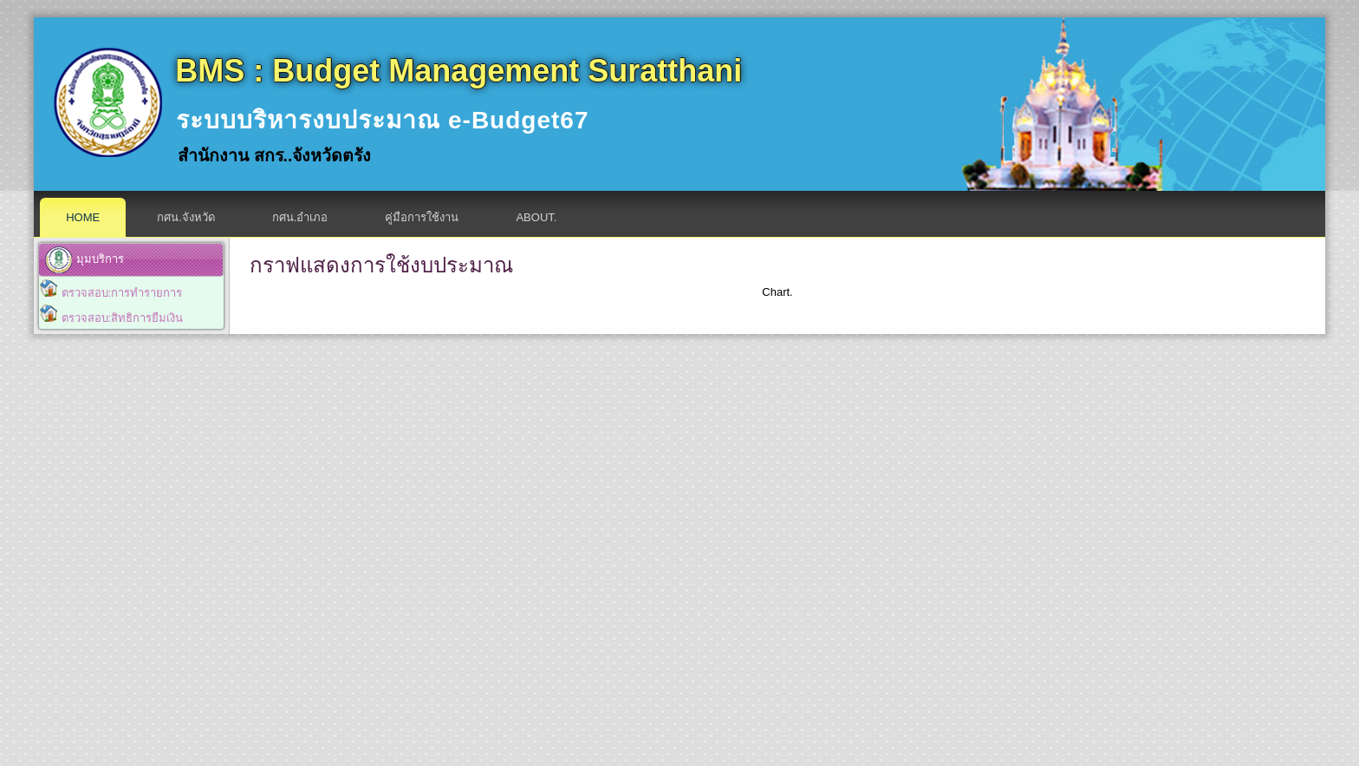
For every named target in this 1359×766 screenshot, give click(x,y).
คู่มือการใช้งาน (421, 217)
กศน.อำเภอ (300, 217)
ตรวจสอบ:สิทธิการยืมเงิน (123, 317)
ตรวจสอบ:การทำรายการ (122, 292)
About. (536, 217)
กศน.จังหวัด (186, 217)
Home (83, 217)
